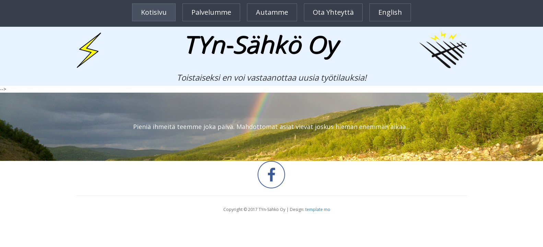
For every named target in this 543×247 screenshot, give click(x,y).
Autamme (272, 12)
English (390, 12)
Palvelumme (211, 12)
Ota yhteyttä (333, 12)
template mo (317, 209)
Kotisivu (154, 12)
